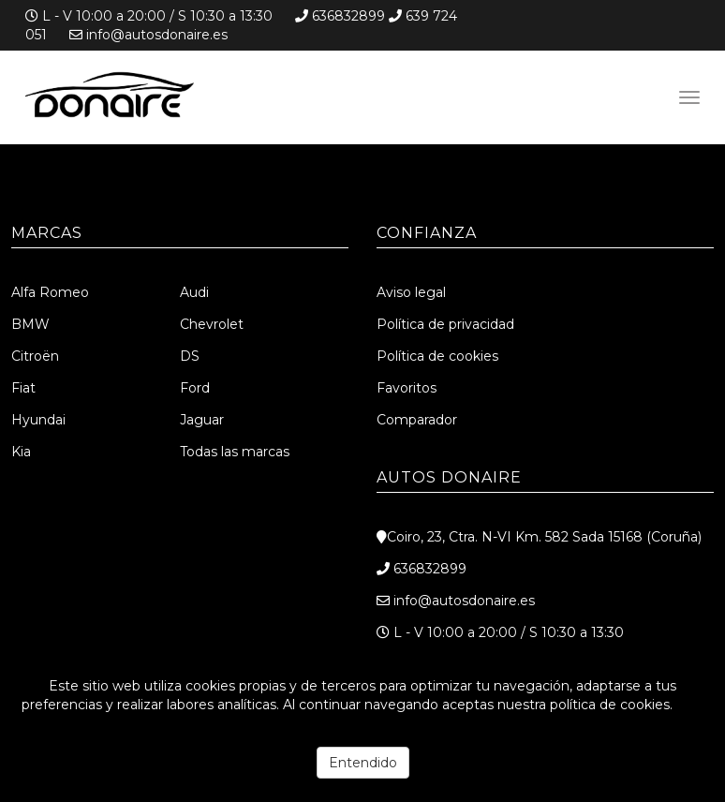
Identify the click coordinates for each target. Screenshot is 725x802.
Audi (194, 292)
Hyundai (38, 419)
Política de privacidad (445, 324)
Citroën (35, 356)
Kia (21, 451)
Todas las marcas (234, 451)
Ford (195, 387)
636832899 (348, 15)
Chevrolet (212, 324)
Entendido (363, 762)
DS (190, 356)
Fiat (23, 387)
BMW (30, 324)
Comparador (417, 419)
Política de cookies (437, 356)
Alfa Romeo (50, 292)
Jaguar (202, 419)
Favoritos (406, 387)
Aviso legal (411, 292)
